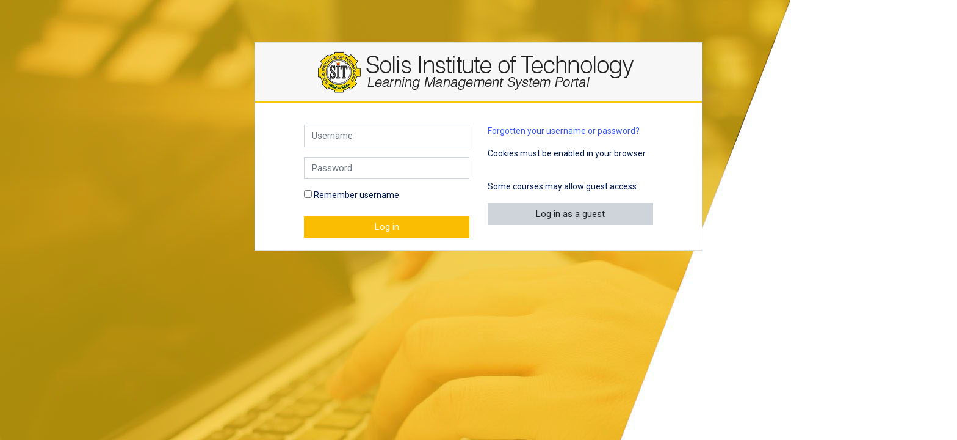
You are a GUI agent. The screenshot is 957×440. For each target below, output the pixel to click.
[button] (496, 167)
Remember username (356, 195)
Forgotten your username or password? (564, 131)
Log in (387, 226)
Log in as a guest (570, 213)
